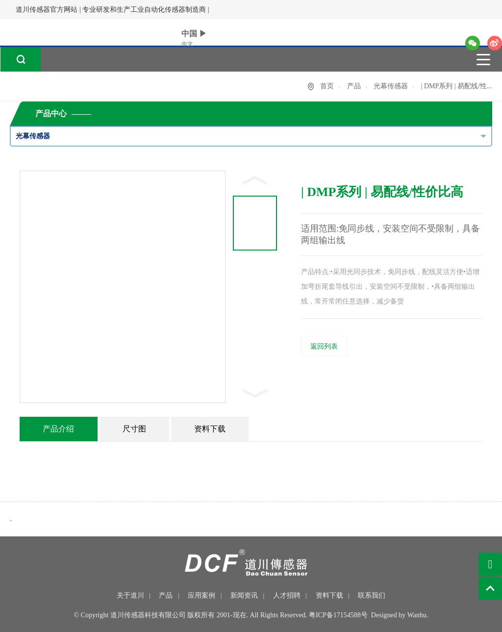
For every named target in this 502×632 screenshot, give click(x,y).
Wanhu (417, 615)
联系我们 (371, 595)
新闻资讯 (244, 595)
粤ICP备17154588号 (338, 615)
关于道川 (130, 595)
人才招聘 (287, 595)
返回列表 (324, 346)
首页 (327, 86)
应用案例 (201, 595)
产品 (354, 86)
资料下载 (329, 595)
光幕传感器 (391, 86)
